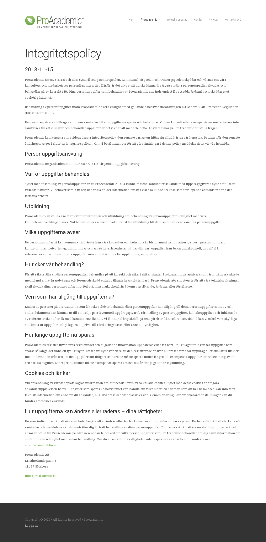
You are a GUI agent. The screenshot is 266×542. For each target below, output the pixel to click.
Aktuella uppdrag (177, 19)
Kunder (198, 19)
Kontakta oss (233, 19)
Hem (131, 19)
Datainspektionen (46, 445)
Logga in (31, 525)
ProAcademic (56, 21)
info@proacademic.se (40, 476)
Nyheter (213, 19)
